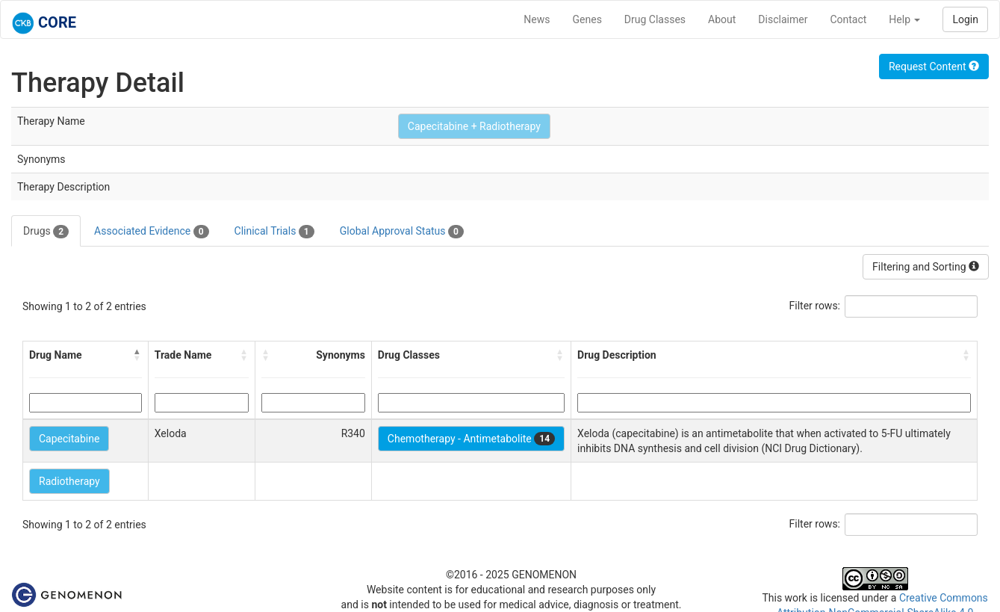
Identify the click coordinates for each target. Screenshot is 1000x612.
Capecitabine (69, 439)
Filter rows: (815, 306)
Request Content (934, 66)
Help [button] (904, 19)
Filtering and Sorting (925, 267)
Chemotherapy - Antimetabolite (471, 438)
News (537, 19)
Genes (587, 19)
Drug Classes (655, 19)
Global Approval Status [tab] (402, 231)
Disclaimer (782, 19)
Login (965, 19)
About (722, 19)
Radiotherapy (69, 481)
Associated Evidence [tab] (151, 231)
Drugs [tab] (46, 231)
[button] (137, 354)
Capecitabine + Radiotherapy (474, 126)
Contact (848, 19)
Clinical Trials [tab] (274, 231)
